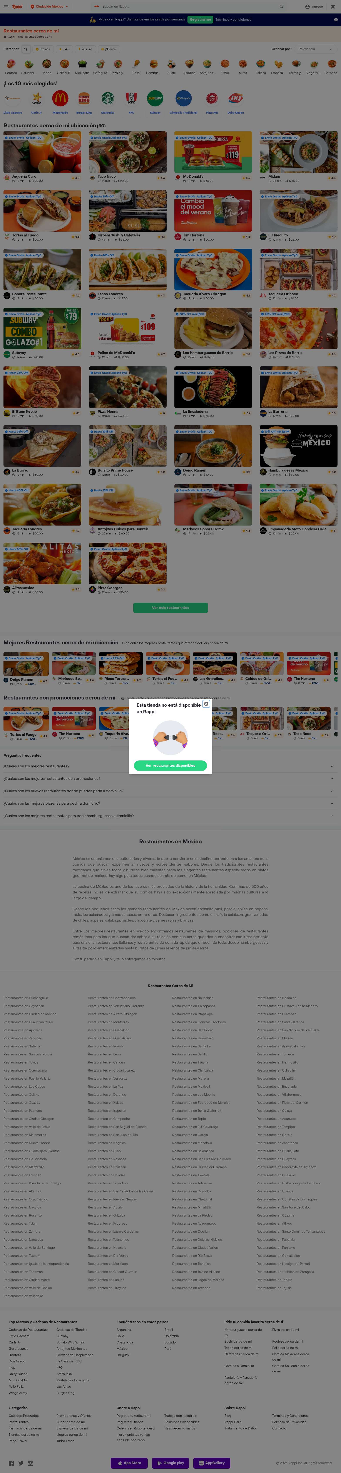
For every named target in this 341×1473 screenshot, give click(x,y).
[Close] (206, 703)
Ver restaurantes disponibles (170, 765)
